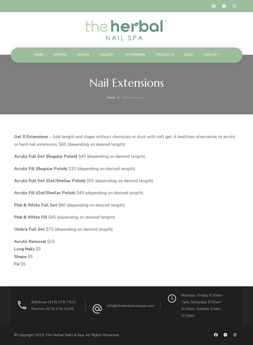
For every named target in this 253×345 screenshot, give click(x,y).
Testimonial (135, 54)
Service (60, 54)
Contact (211, 54)
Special (83, 54)
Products (165, 54)
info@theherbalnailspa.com (130, 305)
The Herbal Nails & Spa (64, 335)
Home (38, 54)
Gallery (107, 54)
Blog (189, 54)
